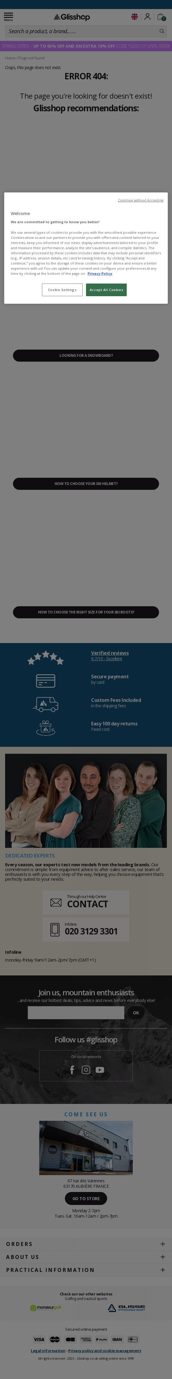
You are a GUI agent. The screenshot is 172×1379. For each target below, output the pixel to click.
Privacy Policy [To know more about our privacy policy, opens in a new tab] (100, 273)
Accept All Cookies (106, 289)
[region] (86, 248)
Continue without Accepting (140, 200)
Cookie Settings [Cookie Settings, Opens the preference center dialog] (62, 289)
